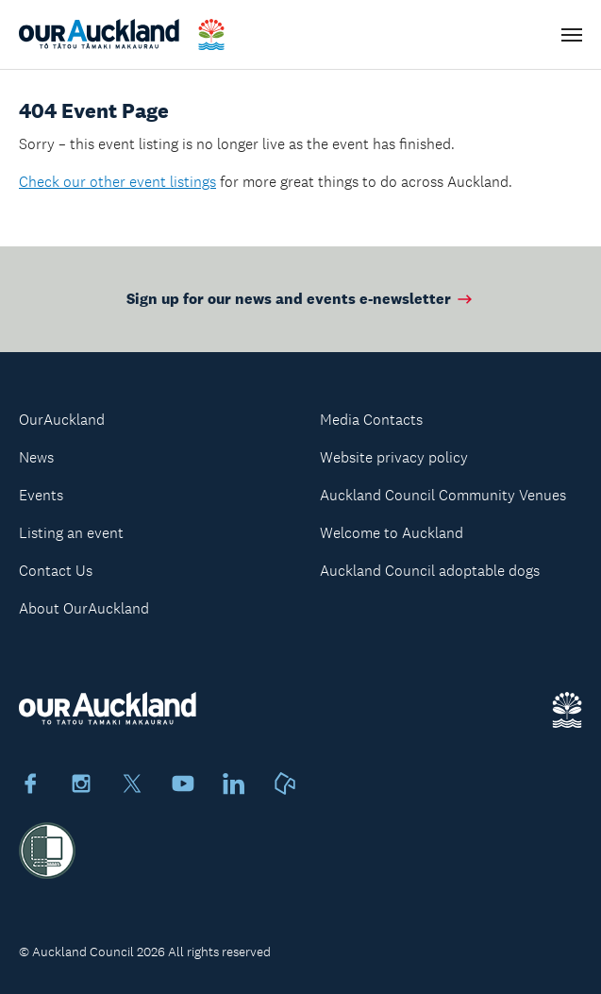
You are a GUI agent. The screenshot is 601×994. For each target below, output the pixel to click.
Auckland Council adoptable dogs (430, 571)
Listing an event (71, 533)
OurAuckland (62, 420)
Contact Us (55, 571)
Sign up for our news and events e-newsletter (300, 299)
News (36, 457)
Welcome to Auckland (391, 533)
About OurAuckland (84, 608)
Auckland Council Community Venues (443, 495)
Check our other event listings (117, 182)
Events (41, 495)
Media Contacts (371, 420)
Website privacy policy (394, 457)
